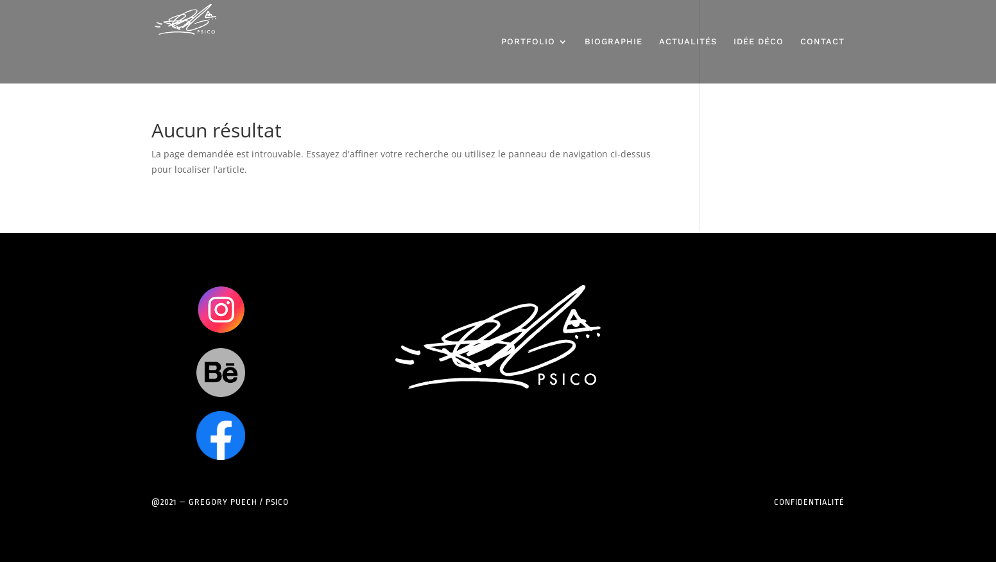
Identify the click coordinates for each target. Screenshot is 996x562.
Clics (220, 309)
